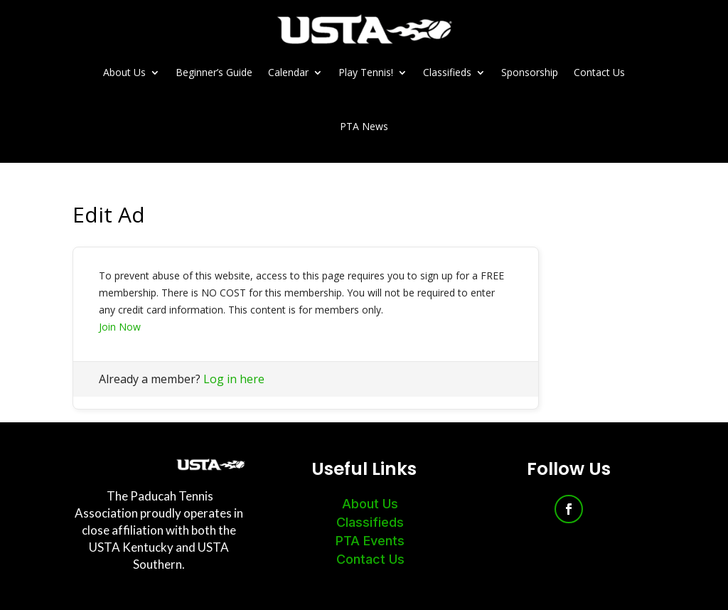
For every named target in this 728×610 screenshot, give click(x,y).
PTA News (364, 126)
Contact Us (599, 72)
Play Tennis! (365, 72)
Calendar (288, 72)
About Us (124, 72)
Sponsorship (529, 72)
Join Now (120, 326)
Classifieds (447, 72)
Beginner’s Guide (214, 72)
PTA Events (370, 540)
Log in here (233, 379)
